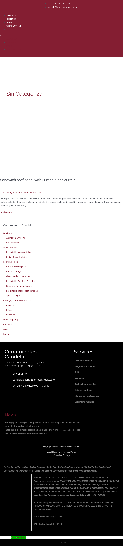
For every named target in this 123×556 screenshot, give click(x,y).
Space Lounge (13, 295)
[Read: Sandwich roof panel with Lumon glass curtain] (61, 139)
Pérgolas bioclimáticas (87, 367)
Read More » (6, 212)
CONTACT (11, 19)
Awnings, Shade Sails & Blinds (17, 300)
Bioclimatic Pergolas (16, 266)
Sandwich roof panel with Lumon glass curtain (38, 180)
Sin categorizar (10, 192)
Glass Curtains (10, 247)
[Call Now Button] (18, 544)
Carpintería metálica (85, 408)
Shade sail (11, 314)
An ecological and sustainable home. (22, 433)
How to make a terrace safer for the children (26, 440)
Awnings (10, 305)
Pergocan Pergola (14, 271)
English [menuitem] (62, 549)
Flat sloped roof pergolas (18, 276)
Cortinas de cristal (85, 361)
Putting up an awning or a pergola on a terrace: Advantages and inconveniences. (43, 430)
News (5, 329)
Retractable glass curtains (18, 252)
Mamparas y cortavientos (88, 402)
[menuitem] (63, 29)
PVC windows (12, 242)
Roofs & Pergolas (11, 262)
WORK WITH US (13, 26)
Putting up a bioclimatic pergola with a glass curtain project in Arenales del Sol (42, 437)
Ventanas (80, 381)
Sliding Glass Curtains (16, 257)
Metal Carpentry (10, 319)
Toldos (79, 374)
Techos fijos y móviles (86, 388)
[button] (60, 35)
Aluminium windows (15, 237)
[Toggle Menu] (116, 65)
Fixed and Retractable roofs (19, 286)
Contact (7, 334)
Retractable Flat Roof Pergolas (20, 281)
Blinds (9, 310)
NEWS (9, 22)
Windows (7, 233)
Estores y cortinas (84, 395)
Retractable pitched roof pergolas (22, 290)
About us (7, 324)
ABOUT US (11, 15)
